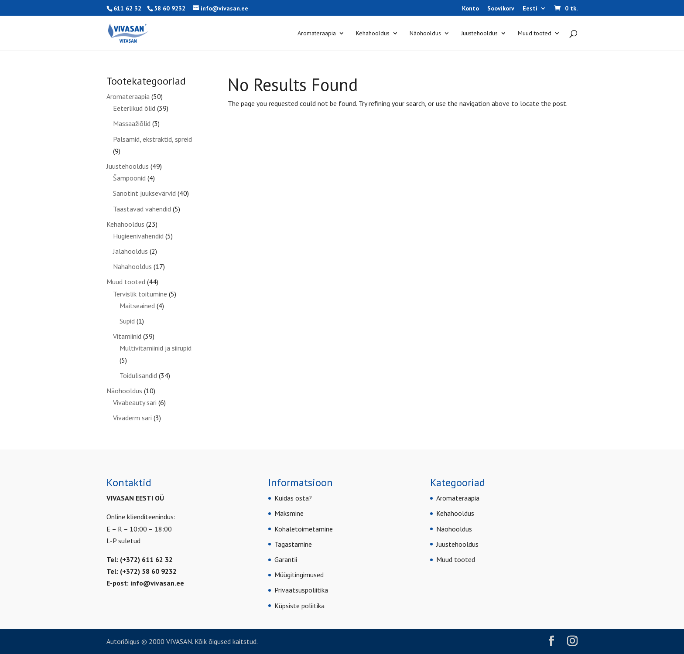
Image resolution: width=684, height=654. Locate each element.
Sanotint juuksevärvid (144, 193)
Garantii (285, 559)
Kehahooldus (373, 33)
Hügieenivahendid (138, 236)
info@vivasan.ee (157, 583)
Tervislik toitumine (140, 294)
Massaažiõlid (131, 123)
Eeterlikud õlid (134, 108)
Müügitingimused (299, 574)
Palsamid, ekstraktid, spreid (152, 139)
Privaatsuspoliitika (301, 590)
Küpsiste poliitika (299, 605)
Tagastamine (293, 544)
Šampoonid (129, 178)
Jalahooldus (130, 251)
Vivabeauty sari (135, 402)
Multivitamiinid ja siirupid (156, 348)
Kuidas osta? (293, 498)
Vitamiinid (127, 336)
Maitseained (137, 305)
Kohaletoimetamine (303, 529)
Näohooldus (425, 33)
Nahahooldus (132, 266)
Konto (470, 8)
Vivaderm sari (132, 417)
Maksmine (289, 513)
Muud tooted (534, 33)
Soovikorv (500, 8)
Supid (127, 321)
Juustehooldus (479, 33)
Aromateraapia (317, 33)
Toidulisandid (138, 375)
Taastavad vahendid (142, 208)
